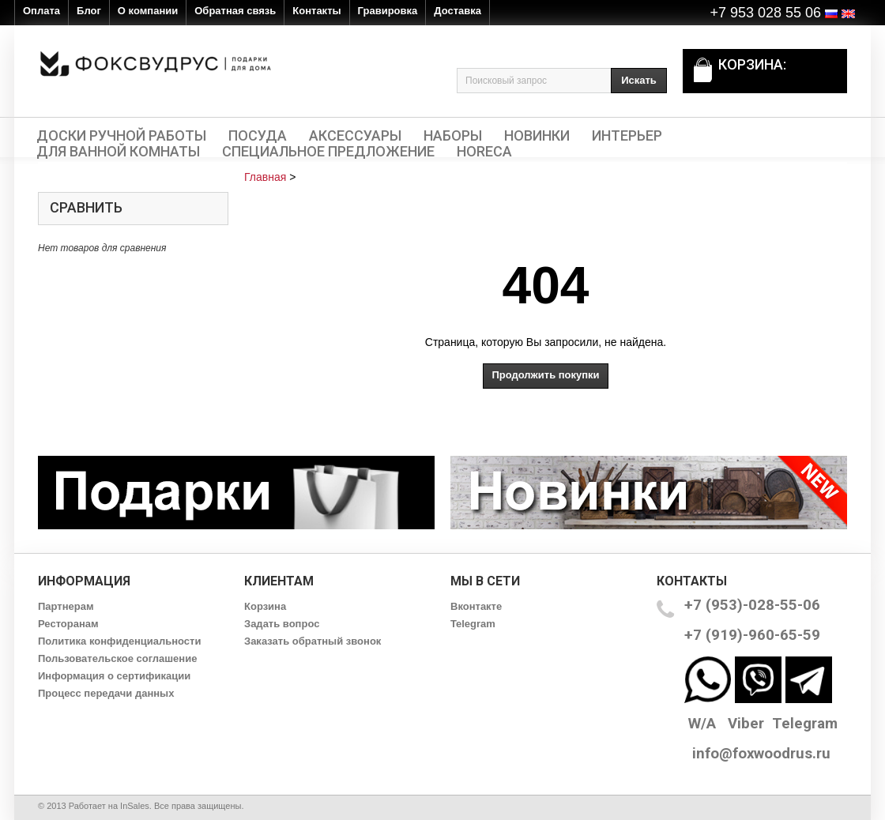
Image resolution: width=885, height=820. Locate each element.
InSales (134, 806)
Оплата (41, 11)
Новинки (537, 136)
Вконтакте (476, 606)
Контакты (316, 11)
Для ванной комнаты (118, 152)
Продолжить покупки (545, 375)
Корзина (265, 606)
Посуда (257, 136)
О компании (148, 11)
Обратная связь (235, 11)
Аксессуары (355, 136)
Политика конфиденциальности (119, 641)
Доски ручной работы (121, 136)
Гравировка (388, 11)
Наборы (453, 136)
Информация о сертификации (114, 676)
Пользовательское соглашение (117, 658)
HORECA (484, 152)
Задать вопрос (281, 624)
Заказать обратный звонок (312, 641)
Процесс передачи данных (106, 693)
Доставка (457, 11)
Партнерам (66, 606)
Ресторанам (68, 624)
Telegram (472, 624)
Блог (89, 11)
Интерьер (627, 136)
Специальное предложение (328, 152)
